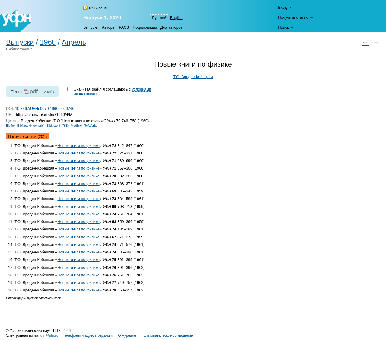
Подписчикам (145, 27)
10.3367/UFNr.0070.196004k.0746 (44, 108)
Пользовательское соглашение (167, 335)
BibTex (10, 125)
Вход (282, 7)
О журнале (127, 335)
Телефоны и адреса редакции (88, 335)
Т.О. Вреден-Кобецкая (193, 77)
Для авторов (171, 27)
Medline (76, 125)
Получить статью (293, 17)
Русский (159, 17)
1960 (48, 42)
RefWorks (90, 125)
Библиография (19, 49)
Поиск (283, 27)
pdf (34, 91)
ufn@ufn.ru (49, 335)
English (176, 17)
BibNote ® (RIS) (58, 125)
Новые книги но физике (78, 145)
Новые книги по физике (78, 153)
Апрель (74, 42)
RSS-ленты (99, 8)
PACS (124, 27)
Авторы (108, 27)
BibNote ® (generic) (31, 125)
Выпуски (90, 27)
